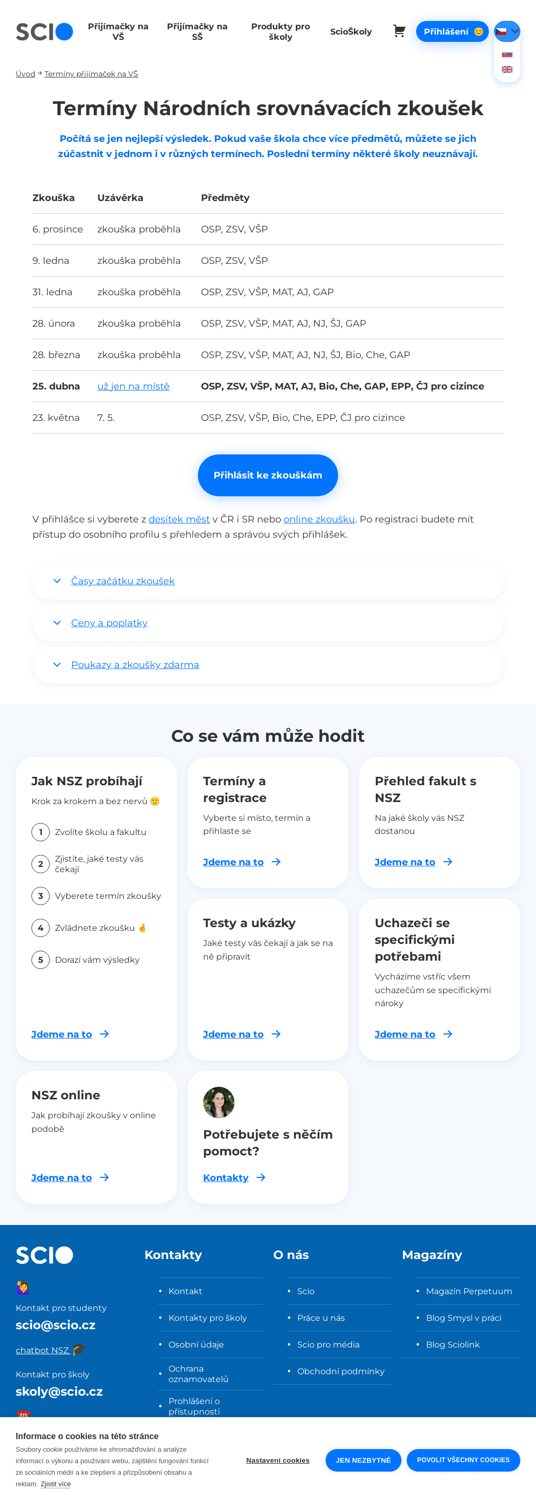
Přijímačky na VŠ (117, 31)
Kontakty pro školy (208, 1317)
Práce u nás (321, 1317)
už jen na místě (133, 386)
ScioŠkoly (343, 31)
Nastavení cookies (278, 1460)
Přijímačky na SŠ (193, 31)
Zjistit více (56, 1484)
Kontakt (186, 1291)
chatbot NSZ (51, 1350)
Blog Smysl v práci (463, 1317)
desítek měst (179, 519)
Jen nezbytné (363, 1460)
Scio (306, 1291)
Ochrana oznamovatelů (199, 1374)
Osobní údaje (196, 1344)
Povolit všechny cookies (463, 1460)
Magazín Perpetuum (469, 1291)
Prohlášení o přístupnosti (194, 1406)
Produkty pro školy (274, 31)
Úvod (25, 73)
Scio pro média (328, 1344)
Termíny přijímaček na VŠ (91, 73)
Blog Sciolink (453, 1344)
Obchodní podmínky (341, 1371)
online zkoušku (319, 519)
